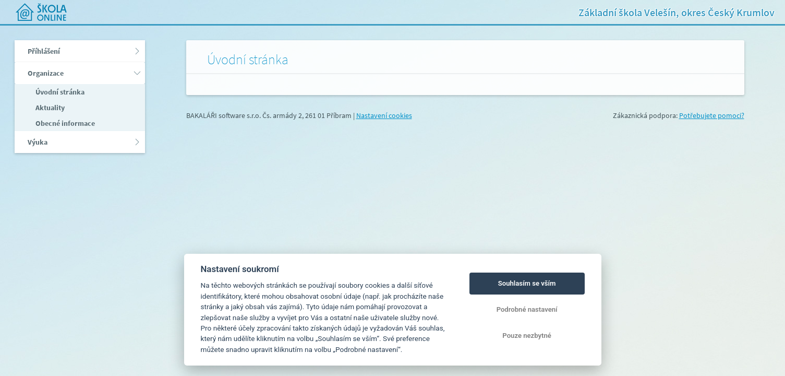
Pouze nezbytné (526, 335)
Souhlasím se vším (527, 283)
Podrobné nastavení (527, 309)
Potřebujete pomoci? (711, 115)
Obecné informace (64, 123)
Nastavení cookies (384, 115)
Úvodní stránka (59, 92)
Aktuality (49, 107)
